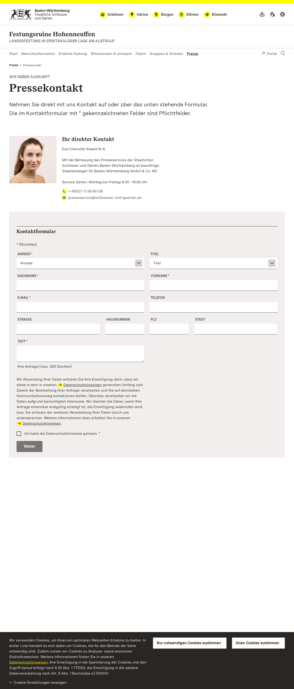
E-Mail (24, 297)
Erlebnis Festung (73, 53)
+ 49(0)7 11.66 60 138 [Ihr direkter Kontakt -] (82, 191)
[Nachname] (80, 285)
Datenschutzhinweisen (82, 385)
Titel (155, 254)
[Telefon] (213, 307)
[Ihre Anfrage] (80, 353)
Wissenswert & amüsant (111, 53)
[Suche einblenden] (283, 53)
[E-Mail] (80, 307)
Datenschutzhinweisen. (28, 662)
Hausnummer (118, 319)
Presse (192, 53)
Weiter (29, 446)
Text (22, 341)
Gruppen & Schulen (166, 53)
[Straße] (58, 328)
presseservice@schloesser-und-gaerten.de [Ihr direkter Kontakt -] (102, 197)
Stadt (200, 319)
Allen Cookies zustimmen (257, 643)
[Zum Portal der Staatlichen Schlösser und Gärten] (39, 14)
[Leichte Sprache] (262, 14)
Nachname (27, 276)
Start (13, 53)
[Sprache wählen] (282, 14)
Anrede (24, 254)
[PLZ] (169, 328)
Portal (269, 54)
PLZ (154, 319)
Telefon (158, 297)
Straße (24, 319)
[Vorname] (213, 285)
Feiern (141, 53)
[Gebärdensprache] (272, 14)
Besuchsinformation (38, 53)
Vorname (160, 276)
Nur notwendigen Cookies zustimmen (189, 643)
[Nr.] (124, 328)
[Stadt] (235, 328)
